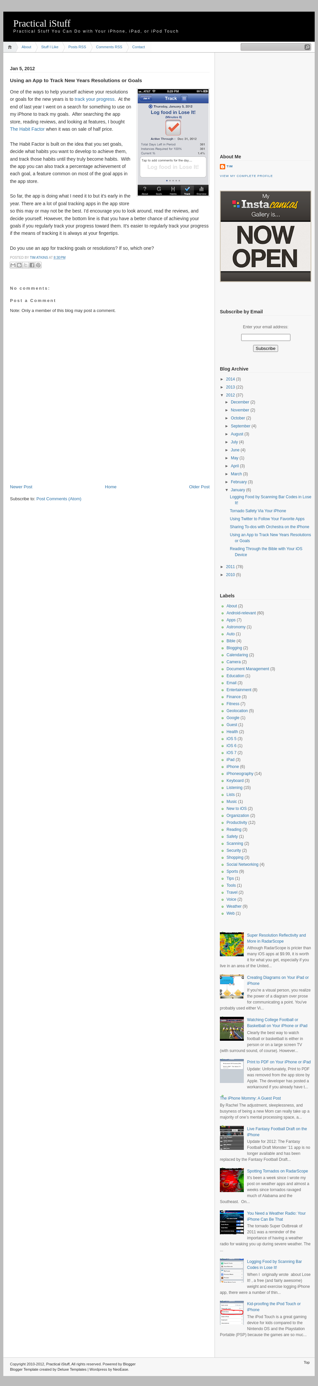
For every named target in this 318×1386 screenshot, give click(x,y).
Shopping (235, 857)
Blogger (129, 1364)
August (237, 434)
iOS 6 (232, 745)
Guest (232, 724)
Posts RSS (77, 47)
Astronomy (236, 627)
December (240, 402)
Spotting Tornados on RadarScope (277, 1171)
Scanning (235, 843)
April (235, 466)
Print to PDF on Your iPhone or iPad (279, 1062)
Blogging (234, 648)
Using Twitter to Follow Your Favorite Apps (267, 519)
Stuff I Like (50, 47)
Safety (232, 836)
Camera (234, 662)
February (239, 482)
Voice (231, 899)
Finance (234, 696)
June (235, 450)
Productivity (237, 822)
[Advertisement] (88, 469)
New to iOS (237, 808)
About (26, 47)
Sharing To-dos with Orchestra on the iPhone (269, 527)
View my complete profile (246, 176)
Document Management (248, 669)
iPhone (233, 766)
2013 (231, 387)
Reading (234, 829)
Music (232, 801)
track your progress (95, 99)
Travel (232, 892)
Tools (231, 885)
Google (233, 717)
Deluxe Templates (72, 1369)
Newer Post (21, 486)
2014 (231, 379)
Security (234, 850)
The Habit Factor (27, 129)
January (238, 490)
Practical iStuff (42, 23)
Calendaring (237, 655)
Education (235, 676)
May (235, 458)
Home (10, 47)
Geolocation (237, 710)
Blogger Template (24, 1369)
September (241, 426)
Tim (230, 166)
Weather (234, 906)
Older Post (199, 486)
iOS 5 (232, 738)
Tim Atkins (39, 257)
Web (231, 913)
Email (232, 683)
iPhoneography (240, 773)
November (240, 410)
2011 (231, 566)
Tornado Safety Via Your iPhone (258, 511)
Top (307, 1362)
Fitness (233, 703)
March (237, 474)
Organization (238, 815)
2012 (231, 395)
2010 (231, 574)
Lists (231, 794)
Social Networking (242, 864)
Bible (231, 641)
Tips (230, 878)
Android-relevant (241, 613)
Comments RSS (109, 47)
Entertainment (239, 690)
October (238, 418)
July (235, 442)
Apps (231, 620)
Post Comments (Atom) (59, 498)
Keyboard (235, 780)
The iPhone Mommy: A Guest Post (250, 1098)
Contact (138, 47)
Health (232, 731)
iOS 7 (232, 752)
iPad (231, 759)
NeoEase (120, 1369)
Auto (231, 634)
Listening (234, 787)
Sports (232, 871)
